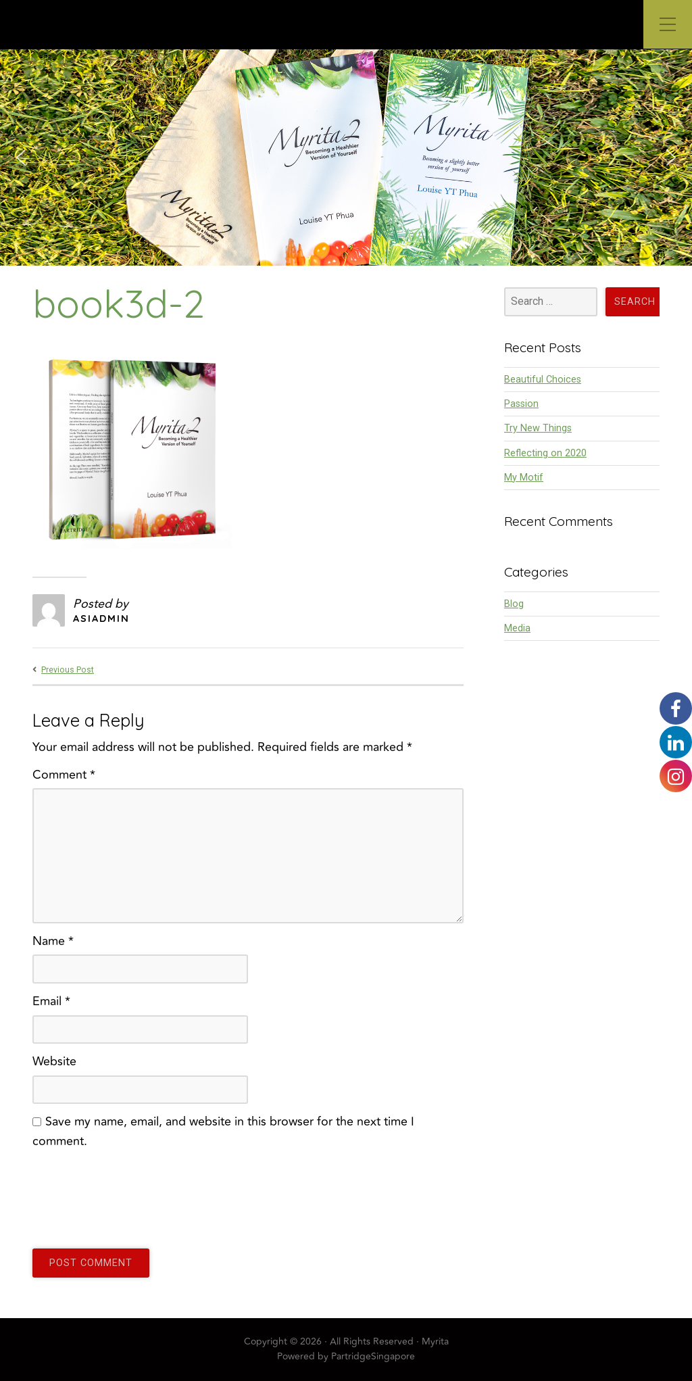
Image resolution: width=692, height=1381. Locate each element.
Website (54, 1061)
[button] (21, 157)
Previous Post (67, 670)
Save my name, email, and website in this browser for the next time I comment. (223, 1131)
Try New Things (538, 428)
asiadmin (101, 618)
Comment (63, 774)
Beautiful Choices (542, 379)
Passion (521, 404)
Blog (514, 604)
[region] (346, 157)
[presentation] (135, 1192)
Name (53, 940)
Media (517, 628)
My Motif (523, 477)
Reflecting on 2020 (545, 453)
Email (51, 1001)
